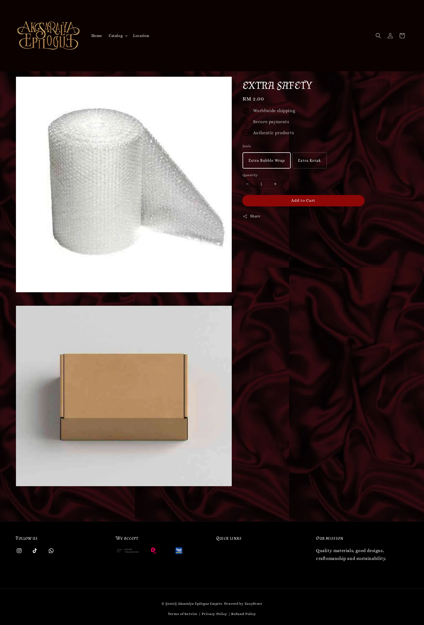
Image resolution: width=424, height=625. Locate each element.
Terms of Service (183, 614)
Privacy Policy (214, 614)
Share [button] (252, 216)
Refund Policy (243, 614)
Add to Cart (303, 200)
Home (96, 35)
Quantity (250, 175)
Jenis (247, 146)
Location (141, 35)
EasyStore (254, 604)
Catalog (115, 35)
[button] (378, 36)
